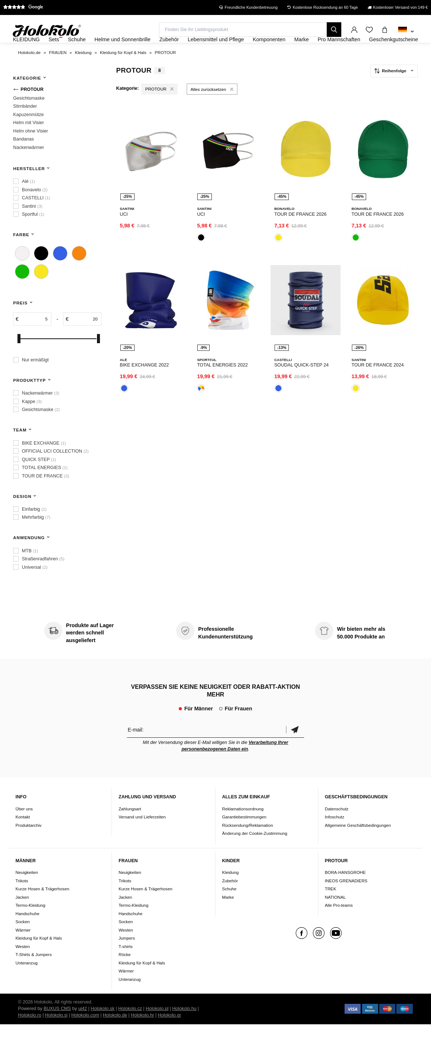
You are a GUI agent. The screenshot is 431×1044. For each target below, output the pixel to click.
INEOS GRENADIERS (346, 900)
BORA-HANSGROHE (345, 892)
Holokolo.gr (169, 1034)
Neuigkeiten (26, 892)
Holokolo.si (56, 1034)
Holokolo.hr (142, 1034)
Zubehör (230, 900)
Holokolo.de (115, 1034)
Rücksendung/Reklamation (247, 845)
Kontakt (22, 836)
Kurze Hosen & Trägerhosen (42, 908)
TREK (330, 908)
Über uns (23, 828)
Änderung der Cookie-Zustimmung (254, 853)
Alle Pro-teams (339, 924)
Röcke (125, 974)
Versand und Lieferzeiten (142, 836)
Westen (22, 966)
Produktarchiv (28, 845)
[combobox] (406, 31)
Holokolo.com (85, 1034)
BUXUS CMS (57, 1028)
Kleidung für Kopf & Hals (38, 957)
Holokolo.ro (30, 1034)
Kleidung (230, 892)
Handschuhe (27, 933)
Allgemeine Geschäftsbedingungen (358, 845)
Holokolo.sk (102, 1028)
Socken (22, 941)
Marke (228, 916)
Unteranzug (26, 982)
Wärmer (23, 949)
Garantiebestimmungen (244, 836)
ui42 (82, 1028)
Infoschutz (334, 836)
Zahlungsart (130, 828)
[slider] (19, 358)
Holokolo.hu (184, 1028)
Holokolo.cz (130, 1028)
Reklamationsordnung (243, 828)
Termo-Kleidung (30, 924)
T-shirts (125, 966)
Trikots (21, 900)
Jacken (22, 916)
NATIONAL (335, 916)
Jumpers (127, 957)
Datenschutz (337, 828)
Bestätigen (295, 749)
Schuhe (229, 908)
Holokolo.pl (157, 1028)
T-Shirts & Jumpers (33, 974)
